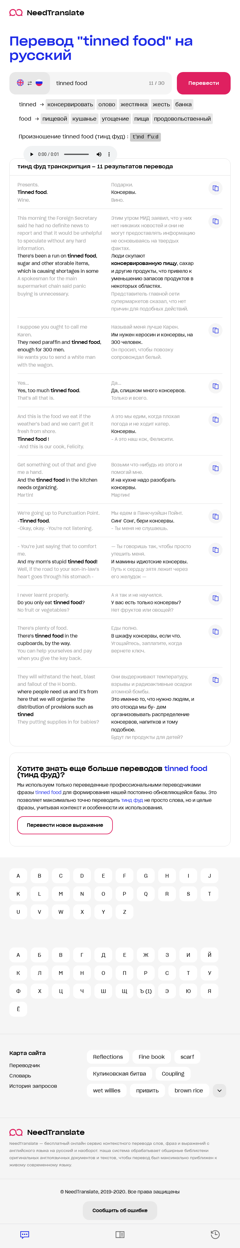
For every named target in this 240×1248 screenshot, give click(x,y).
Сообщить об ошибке (120, 1210)
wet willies (106, 1090)
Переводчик (24, 1065)
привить (147, 1090)
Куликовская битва (119, 1074)
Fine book (152, 1057)
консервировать (70, 104)
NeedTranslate (46, 12)
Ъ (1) (146, 991)
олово (106, 104)
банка (183, 104)
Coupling (173, 1074)
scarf (187, 1057)
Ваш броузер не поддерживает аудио (70, 154)
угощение (115, 119)
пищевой (54, 119)
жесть (161, 104)
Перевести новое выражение (65, 825)
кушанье (84, 119)
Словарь (20, 1076)
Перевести (203, 83)
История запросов (33, 1086)
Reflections (108, 1057)
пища (141, 119)
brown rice (189, 1090)
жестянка (134, 104)
